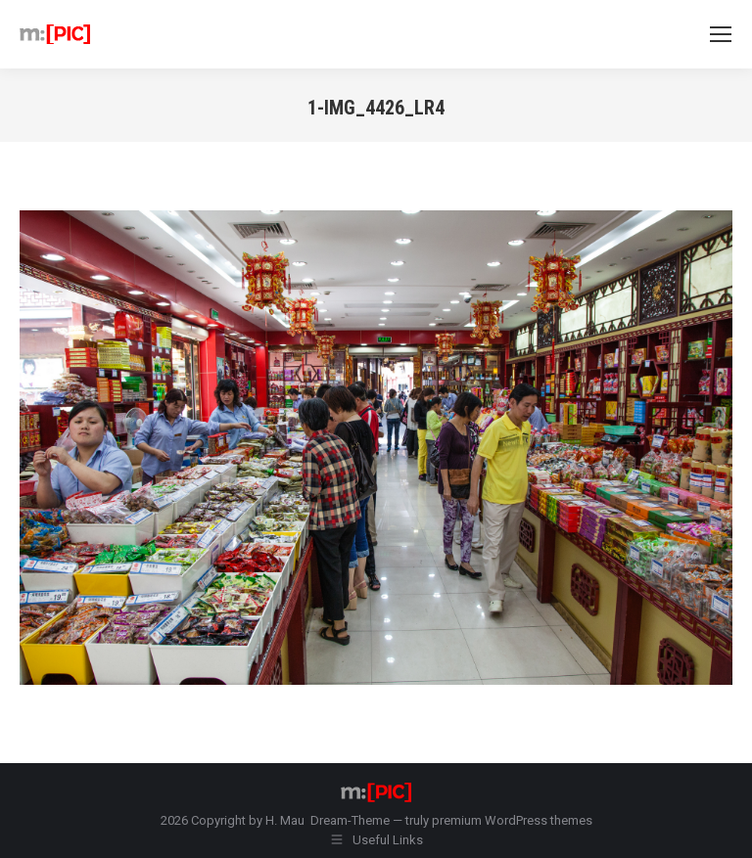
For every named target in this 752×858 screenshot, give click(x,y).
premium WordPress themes (512, 820)
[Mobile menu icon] (720, 34)
